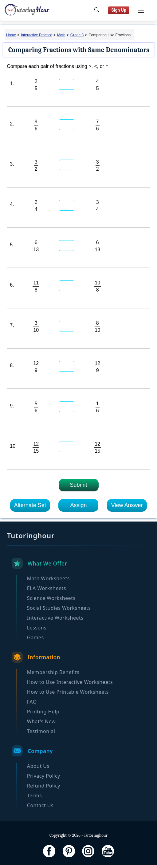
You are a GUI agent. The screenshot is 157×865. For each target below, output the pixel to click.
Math (61, 35)
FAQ (32, 701)
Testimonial (41, 731)
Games (35, 637)
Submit (78, 485)
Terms (34, 795)
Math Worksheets (48, 578)
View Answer (127, 505)
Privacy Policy (43, 775)
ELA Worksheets (46, 588)
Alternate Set (30, 505)
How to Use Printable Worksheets (68, 691)
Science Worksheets (51, 598)
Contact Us (40, 805)
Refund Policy (43, 785)
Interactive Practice (36, 35)
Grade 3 (77, 35)
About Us (38, 766)
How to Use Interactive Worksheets (70, 682)
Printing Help (43, 711)
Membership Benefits (53, 672)
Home (11, 35)
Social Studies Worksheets (59, 608)
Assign (78, 505)
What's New (41, 721)
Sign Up (118, 10)
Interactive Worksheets (55, 617)
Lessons (36, 627)
